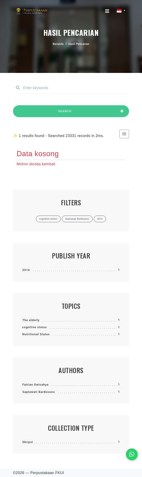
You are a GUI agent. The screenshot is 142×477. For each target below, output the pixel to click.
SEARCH (65, 113)
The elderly (31, 320)
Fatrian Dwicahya (35, 384)
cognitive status (34, 327)
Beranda (58, 44)
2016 (26, 270)
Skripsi (27, 442)
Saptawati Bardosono (38, 392)
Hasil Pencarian (78, 44)
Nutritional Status (36, 334)
